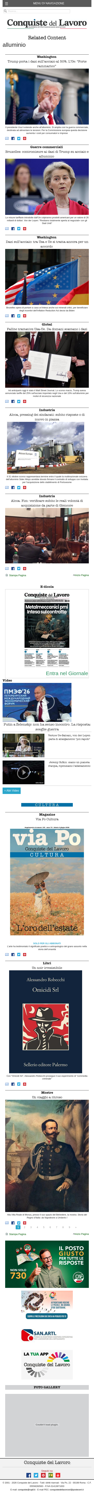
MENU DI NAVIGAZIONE (48, 3)
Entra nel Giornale (67, 673)
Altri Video (11, 790)
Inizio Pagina (81, 575)
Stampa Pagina (15, 575)
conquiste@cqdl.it (26, 1489)
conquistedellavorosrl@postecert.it (67, 1489)
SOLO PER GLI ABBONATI (47, 943)
